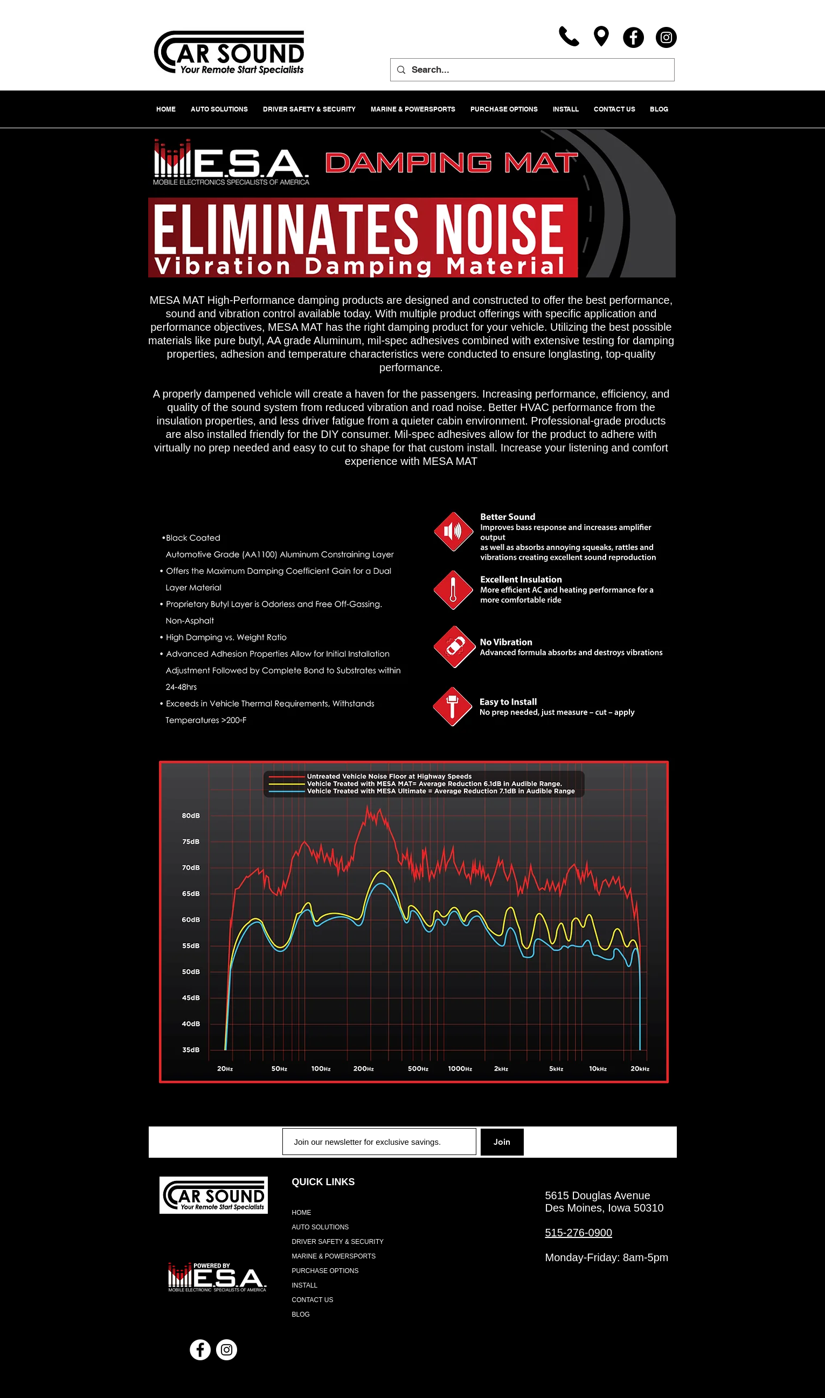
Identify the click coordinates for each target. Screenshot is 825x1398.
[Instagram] (666, 37)
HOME (301, 1212)
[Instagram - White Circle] (226, 1349)
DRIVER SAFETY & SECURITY (338, 1242)
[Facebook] (633, 37)
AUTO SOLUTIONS (320, 1227)
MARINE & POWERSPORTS (334, 1256)
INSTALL (305, 1285)
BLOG (301, 1314)
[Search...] (531, 70)
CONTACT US (313, 1300)
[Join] (502, 1142)
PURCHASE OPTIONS (325, 1271)
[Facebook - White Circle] (200, 1349)
